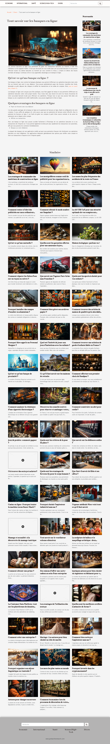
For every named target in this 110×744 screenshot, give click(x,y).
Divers (60, 3)
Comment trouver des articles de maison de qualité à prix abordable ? (86, 312)
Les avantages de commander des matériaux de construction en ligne (92, 35)
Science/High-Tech (47, 3)
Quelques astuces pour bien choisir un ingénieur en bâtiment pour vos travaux (87, 573)
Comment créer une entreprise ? (22, 637)
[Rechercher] (83, 3)
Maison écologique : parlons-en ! (86, 243)
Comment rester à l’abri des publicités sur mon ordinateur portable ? (21, 212)
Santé (34, 3)
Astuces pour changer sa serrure (22, 699)
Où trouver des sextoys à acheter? (22, 471)
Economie (9, 3)
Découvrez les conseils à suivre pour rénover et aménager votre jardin (54, 409)
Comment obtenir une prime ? (21, 571)
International (22, 3)
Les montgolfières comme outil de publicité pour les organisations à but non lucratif (54, 179)
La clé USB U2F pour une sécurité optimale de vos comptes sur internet (86, 212)
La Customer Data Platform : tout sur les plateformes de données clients (22, 606)
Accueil (9, 12)
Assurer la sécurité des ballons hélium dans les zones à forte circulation (91, 63)
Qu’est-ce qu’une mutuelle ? (20, 243)
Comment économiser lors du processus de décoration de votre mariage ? (54, 702)
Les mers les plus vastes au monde (54, 668)
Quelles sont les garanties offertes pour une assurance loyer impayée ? (54, 245)
